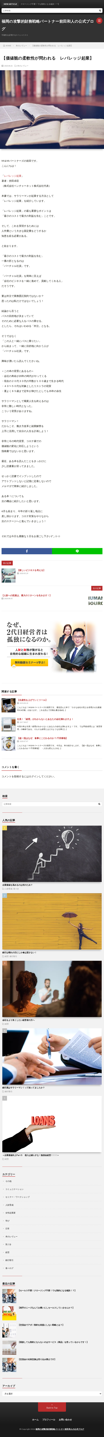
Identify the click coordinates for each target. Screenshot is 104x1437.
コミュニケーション (14, 1189)
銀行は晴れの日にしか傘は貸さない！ (19, 952)
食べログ (9, 1268)
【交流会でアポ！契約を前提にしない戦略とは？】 (41, 1325)
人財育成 (8, 889)
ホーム (35, 1419)
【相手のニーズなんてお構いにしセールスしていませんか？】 (46, 1307)
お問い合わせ (65, 1419)
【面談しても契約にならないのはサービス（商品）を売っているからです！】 (53, 1342)
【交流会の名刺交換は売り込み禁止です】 (37, 1359)
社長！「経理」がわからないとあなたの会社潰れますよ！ (45, 719)
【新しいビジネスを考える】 (31, 570)
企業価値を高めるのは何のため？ (17, 885)
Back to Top (52, 1408)
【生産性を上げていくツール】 (32, 700)
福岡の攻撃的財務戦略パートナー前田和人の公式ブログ (48, 25)
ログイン (34, 776)
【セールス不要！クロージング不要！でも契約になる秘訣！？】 (47, 1290)
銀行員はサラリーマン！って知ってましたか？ (23, 1087)
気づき (16, 889)
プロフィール (48, 1419)
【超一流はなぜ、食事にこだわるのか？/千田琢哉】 (42, 738)
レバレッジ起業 (12, 175)
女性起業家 (10, 1212)
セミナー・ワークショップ (17, 1197)
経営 (7, 956)
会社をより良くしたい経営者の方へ (18, 1020)
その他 (8, 1181)
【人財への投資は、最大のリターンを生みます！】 (27, 595)
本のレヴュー (22, 66)
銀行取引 (13, 956)
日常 (7, 1228)
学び (7, 1220)
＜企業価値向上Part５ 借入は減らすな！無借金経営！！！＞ (30, 1155)
